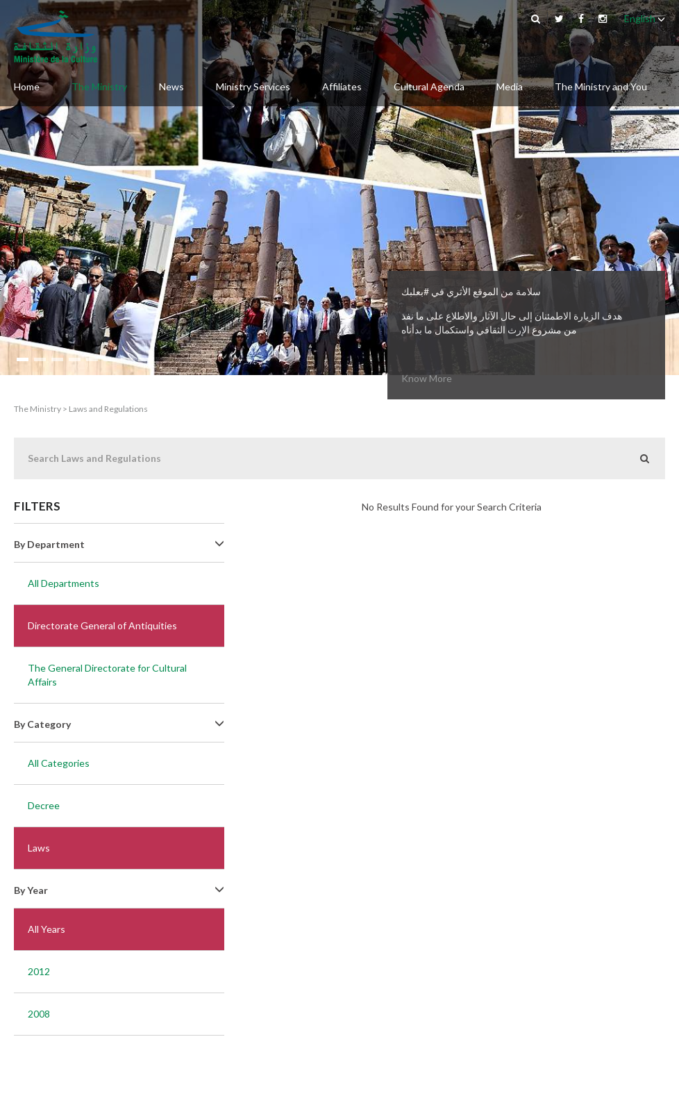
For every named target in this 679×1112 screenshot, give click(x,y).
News (171, 86)
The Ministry (99, 86)
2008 (39, 1014)
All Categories (59, 763)
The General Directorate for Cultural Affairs (107, 675)
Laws (39, 848)
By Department (119, 544)
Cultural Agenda (429, 86)
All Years (46, 929)
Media (509, 86)
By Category (119, 724)
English (644, 18)
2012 (39, 971)
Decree (44, 805)
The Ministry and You (601, 86)
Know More (426, 378)
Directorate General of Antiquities (102, 625)
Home (27, 86)
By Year (119, 890)
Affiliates (342, 86)
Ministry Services (253, 86)
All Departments (63, 583)
